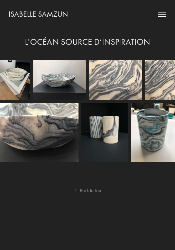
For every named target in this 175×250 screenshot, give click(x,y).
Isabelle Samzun (38, 14)
